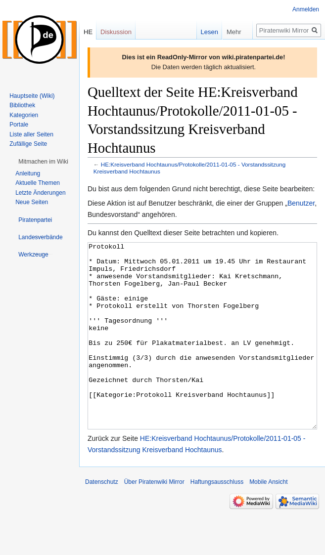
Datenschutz (101, 518)
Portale (18, 124)
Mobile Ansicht (268, 518)
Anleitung (27, 173)
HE (88, 32)
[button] (43, 161)
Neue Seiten (31, 202)
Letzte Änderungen (40, 192)
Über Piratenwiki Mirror (154, 518)
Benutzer (301, 203)
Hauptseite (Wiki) (31, 95)
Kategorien (23, 115)
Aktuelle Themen (37, 182)
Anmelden (305, 9)
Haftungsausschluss (216, 518)
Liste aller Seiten (31, 134)
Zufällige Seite (28, 143)
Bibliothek (22, 105)
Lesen (202, 32)
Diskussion (116, 32)
